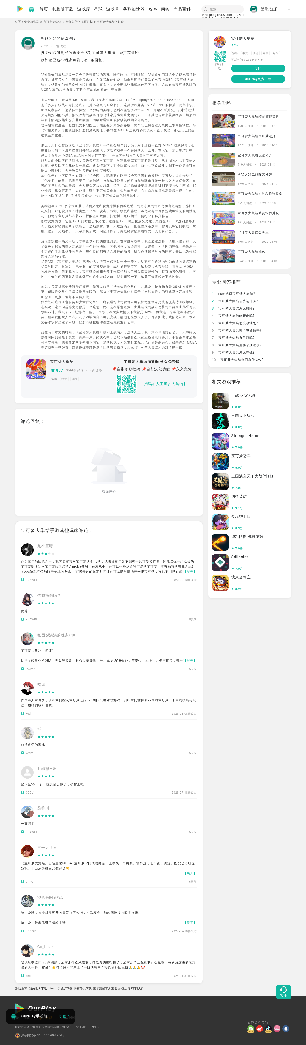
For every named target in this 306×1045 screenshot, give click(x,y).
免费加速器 (31, 21)
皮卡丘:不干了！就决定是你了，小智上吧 (52, 784)
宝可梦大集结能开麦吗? (233, 316)
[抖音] (269, 1028)
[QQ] (286, 1028)
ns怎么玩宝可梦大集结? (233, 294)
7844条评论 (74, 370)
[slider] (47, 554)
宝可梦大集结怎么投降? (233, 308)
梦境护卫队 (241, 516)
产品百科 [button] (183, 9)
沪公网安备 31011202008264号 (40, 1035)
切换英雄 (239, 496)
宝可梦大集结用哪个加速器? (237, 345)
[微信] (251, 1028)
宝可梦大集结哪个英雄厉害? (237, 330)
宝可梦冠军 (241, 456)
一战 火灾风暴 (243, 395)
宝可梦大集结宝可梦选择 (257, 136)
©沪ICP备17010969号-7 (83, 1027)
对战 (276, 53)
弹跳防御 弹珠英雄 (247, 537)
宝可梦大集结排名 (251, 252)
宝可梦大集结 (52, 21)
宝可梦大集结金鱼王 (253, 232)
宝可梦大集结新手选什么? (235, 301)
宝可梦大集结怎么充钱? (233, 352)
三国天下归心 (243, 415)
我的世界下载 (38, 988)
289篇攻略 (94, 370)
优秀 (24, 611)
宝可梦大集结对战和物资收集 (260, 194)
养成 (266, 53)
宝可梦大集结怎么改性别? (235, 323)
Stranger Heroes (246, 436)
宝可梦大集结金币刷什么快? (238, 360)
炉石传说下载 (83, 988)
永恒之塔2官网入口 (131, 988)
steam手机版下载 (60, 988)
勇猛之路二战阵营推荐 (255, 174)
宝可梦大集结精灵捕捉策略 (258, 116)
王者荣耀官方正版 (105, 988)
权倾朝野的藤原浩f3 (58, 38)
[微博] (260, 1028)
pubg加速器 (217, 15)
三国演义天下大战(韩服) (252, 476)
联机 (74, 379)
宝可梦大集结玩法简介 (255, 155)
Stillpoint (239, 557)
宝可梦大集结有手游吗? (233, 338)
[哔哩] (278, 1028)
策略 (54, 379)
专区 (258, 68)
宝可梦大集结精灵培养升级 (258, 213)
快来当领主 (241, 577)
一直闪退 (28, 823)
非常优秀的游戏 (33, 744)
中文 (64, 379)
